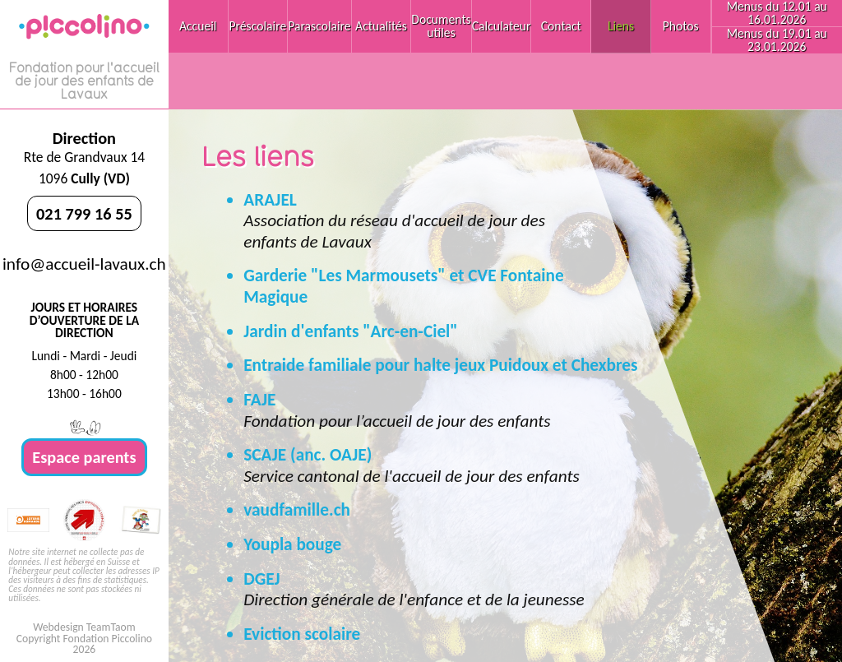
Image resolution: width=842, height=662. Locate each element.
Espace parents (84, 457)
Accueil (197, 26)
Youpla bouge (292, 544)
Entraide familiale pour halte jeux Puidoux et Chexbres (440, 365)
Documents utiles (440, 26)
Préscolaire (258, 26)
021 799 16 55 (84, 214)
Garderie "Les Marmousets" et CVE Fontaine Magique (403, 286)
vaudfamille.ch (296, 510)
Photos (681, 26)
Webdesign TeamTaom (84, 627)
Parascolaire (319, 26)
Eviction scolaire (301, 634)
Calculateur (501, 26)
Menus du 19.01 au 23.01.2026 (777, 39)
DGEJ (261, 579)
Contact (561, 26)
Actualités (381, 26)
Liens (621, 26)
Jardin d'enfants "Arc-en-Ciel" (350, 331)
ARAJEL (270, 200)
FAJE (259, 399)
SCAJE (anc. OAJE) (307, 454)
